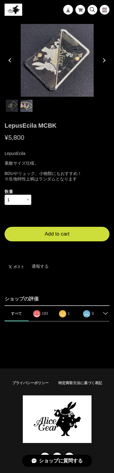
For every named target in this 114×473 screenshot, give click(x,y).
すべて (16, 313)
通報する (40, 266)
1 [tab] (12, 106)
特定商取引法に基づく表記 (80, 383)
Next (103, 60)
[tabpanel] (57, 60)
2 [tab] (26, 106)
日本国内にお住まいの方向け (57, 248)
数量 (9, 191)
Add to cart (57, 234)
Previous (11, 60)
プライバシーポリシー (30, 383)
